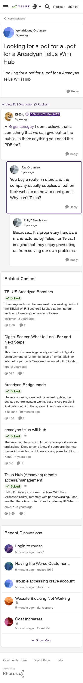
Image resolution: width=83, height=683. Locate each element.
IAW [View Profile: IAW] (23, 167)
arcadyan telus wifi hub (25, 429)
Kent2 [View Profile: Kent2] (8, 456)
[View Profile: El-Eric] (8, 116)
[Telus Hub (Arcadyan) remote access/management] (41, 496)
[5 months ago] (24, 552)
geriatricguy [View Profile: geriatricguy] (24, 30)
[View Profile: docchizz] (8, 583)
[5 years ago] (24, 506)
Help (59, 660)
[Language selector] (37, 6)
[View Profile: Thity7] (17, 222)
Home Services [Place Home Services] (14, 18)
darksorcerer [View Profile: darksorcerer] (46, 607)
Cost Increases (29, 619)
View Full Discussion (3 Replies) (25, 104)
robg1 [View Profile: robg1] (41, 552)
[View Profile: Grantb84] (8, 621)
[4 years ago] (22, 456)
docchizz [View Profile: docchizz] (43, 587)
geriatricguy (23, 126)
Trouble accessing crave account (45, 581)
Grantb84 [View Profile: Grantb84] (43, 628)
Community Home (15, 660)
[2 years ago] (18, 366)
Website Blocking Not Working (42, 598)
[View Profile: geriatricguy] (8, 32)
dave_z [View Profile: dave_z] (9, 507)
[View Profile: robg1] (8, 548)
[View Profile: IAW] (14, 169)
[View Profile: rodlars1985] (8, 566)
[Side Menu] (5, 6)
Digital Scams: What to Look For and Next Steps (37, 339)
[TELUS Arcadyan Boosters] (41, 308)
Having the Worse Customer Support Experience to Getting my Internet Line (46, 563)
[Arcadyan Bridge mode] (41, 401)
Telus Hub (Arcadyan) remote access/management (30, 477)
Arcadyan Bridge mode (25, 384)
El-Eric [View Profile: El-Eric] (19, 114)
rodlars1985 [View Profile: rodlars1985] (45, 569)
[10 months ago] (29, 411)
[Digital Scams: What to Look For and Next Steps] (41, 356)
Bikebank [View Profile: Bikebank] (10, 411)
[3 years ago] (25, 318)
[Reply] (73, 91)
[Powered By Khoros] (41, 673)
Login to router (28, 545)
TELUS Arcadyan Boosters (28, 291)
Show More (41, 640)
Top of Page (42, 660)
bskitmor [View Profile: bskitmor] (10, 318)
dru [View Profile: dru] (6, 366)
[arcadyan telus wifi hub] (41, 446)
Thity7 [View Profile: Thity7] (28, 220)
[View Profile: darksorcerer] (8, 601)
